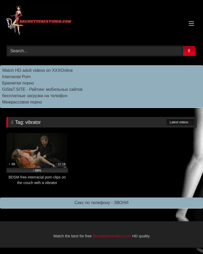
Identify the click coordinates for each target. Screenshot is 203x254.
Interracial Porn (16, 76)
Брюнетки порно (18, 83)
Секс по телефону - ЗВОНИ (101, 202)
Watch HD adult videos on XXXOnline (37, 70)
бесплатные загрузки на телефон (34, 95)
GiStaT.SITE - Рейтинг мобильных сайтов (42, 89)
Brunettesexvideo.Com (112, 236)
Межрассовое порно (22, 102)
